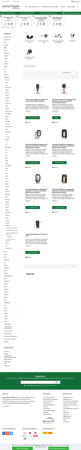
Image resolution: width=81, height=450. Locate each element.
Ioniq (6, 168)
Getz (6, 129)
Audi (5, 42)
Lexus (5, 270)
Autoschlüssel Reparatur (10, 336)
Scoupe (7, 199)
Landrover (6, 268)
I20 (6, 145)
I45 (6, 155)
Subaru (6, 313)
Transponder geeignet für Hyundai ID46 (36, 235)
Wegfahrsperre (67, 416)
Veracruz (7, 225)
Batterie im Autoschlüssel (70, 405)
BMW (5, 47)
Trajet (6, 217)
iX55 (6, 176)
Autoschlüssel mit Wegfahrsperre (68, 398)
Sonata (7, 204)
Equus (7, 116)
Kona (6, 178)
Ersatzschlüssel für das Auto (70, 408)
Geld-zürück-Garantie (49, 397)
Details (56, 117)
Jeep (5, 257)
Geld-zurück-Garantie (10, 339)
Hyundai (6, 77)
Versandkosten (36, 445)
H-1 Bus (7, 137)
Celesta (7, 98)
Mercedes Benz (8, 276)
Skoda (5, 308)
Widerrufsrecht (8, 359)
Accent (7, 80)
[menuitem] (75, 1)
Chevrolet (6, 53)
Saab (5, 300)
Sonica (7, 207)
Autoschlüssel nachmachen (70, 401)
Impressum (7, 366)
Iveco (5, 251)
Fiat (5, 69)
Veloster (7, 223)
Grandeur (8, 132)
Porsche (6, 292)
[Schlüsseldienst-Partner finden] (49, 6)
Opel (5, 286)
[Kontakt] (62, 6)
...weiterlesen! (5, 406)
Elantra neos (8, 111)
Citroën (6, 58)
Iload (6, 160)
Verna (7, 243)
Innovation (8, 165)
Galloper (7, 121)
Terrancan (8, 212)
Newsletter (66, 412)
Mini (5, 278)
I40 (6, 152)
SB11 (6, 197)
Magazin (6, 341)
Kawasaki (6, 259)
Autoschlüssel (7, 333)
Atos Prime (8, 87)
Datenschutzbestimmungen (34, 385)
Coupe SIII (8, 103)
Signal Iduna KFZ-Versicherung (48, 402)
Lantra (7, 181)
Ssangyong (7, 302)
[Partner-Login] (71, 6)
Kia (5, 262)
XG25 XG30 (8, 248)
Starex (7, 210)
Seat (5, 305)
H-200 (6, 139)
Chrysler (6, 56)
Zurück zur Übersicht (29, 66)
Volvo (5, 321)
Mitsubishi (7, 281)
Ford (5, 72)
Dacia (5, 61)
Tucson (7, 220)
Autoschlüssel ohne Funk (12, 230)
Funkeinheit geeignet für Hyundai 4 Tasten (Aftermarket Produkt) (36, 100)
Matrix (7, 186)
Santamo (7, 194)
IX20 (6, 171)
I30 (6, 150)
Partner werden (8, 331)
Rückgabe (45, 412)
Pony (6, 189)
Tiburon (7, 215)
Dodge (5, 66)
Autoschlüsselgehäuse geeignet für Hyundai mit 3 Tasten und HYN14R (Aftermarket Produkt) (63, 146)
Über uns (6, 351)
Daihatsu (6, 64)
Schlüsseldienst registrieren (50, 399)
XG (6, 245)
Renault (6, 294)
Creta (6, 106)
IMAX (6, 163)
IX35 (6, 173)
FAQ (64, 410)
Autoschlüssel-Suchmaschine (58, 448)
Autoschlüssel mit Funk (11, 228)
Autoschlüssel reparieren (70, 403)
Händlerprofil (8, 20)
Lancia (5, 265)
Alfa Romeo (7, 39)
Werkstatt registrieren (49, 405)
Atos (6, 85)
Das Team (66, 407)
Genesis (7, 124)
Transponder (7, 37)
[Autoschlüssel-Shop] (33, 6)
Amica (7, 82)
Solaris (7, 202)
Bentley (6, 45)
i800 (6, 158)
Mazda (6, 273)
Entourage (8, 113)
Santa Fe (7, 191)
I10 (6, 142)
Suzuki (6, 316)
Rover (5, 297)
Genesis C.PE (8, 126)
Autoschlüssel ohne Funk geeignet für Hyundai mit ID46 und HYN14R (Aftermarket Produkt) (64, 101)
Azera (6, 90)
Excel (6, 119)
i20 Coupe (8, 147)
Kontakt (6, 353)
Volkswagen (7, 324)
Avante (7, 93)
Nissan (6, 284)
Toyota (6, 318)
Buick (5, 50)
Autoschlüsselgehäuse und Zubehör (12, 233)
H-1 (6, 134)
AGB (5, 363)
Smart (5, 310)
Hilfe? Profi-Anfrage (22, 448)
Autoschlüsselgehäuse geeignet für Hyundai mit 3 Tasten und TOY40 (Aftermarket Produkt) (36, 146)
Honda (6, 74)
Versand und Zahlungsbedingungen (10, 356)
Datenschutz (7, 361)
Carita (7, 95)
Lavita (6, 184)
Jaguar (5, 254)
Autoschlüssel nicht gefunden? (10, 239)
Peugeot (6, 289)
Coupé (7, 100)
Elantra (7, 108)
